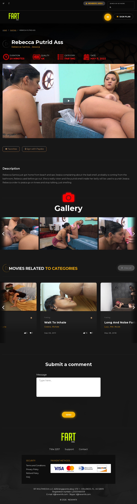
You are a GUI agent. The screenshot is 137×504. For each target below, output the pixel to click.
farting (13, 27)
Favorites (11, 145)
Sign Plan (123, 13)
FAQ (28, 473)
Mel (112, 323)
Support (69, 445)
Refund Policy (32, 469)
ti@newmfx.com (60, 491)
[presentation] (3, 230)
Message (41, 371)
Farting (47, 314)
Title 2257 (54, 445)
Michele (55, 323)
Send (68, 411)
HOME (5, 27)
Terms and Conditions (35, 462)
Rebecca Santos (21, 43)
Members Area (87, 3)
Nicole (117, 323)
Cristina (47, 323)
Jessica (36, 43)
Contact (83, 445)
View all (126, 264)
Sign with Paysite (34, 145)
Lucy (106, 323)
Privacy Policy (32, 466)
